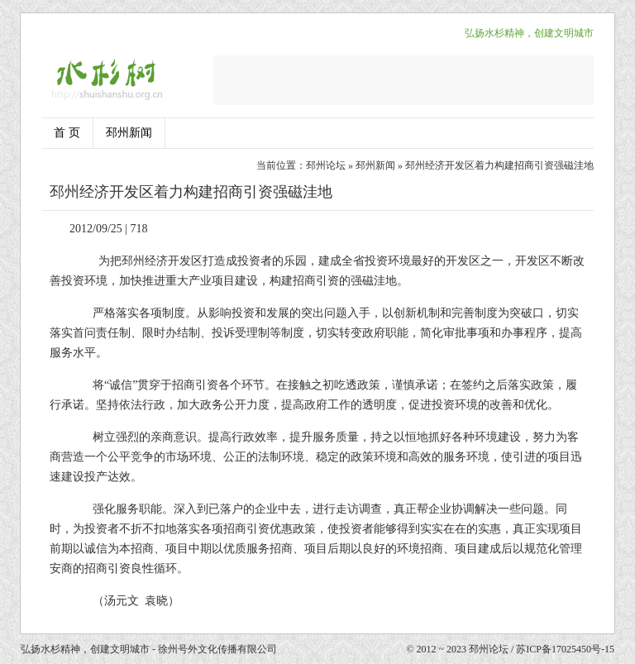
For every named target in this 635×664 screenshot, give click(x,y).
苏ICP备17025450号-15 (565, 649)
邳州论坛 (326, 165)
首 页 (67, 133)
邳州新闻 (129, 133)
